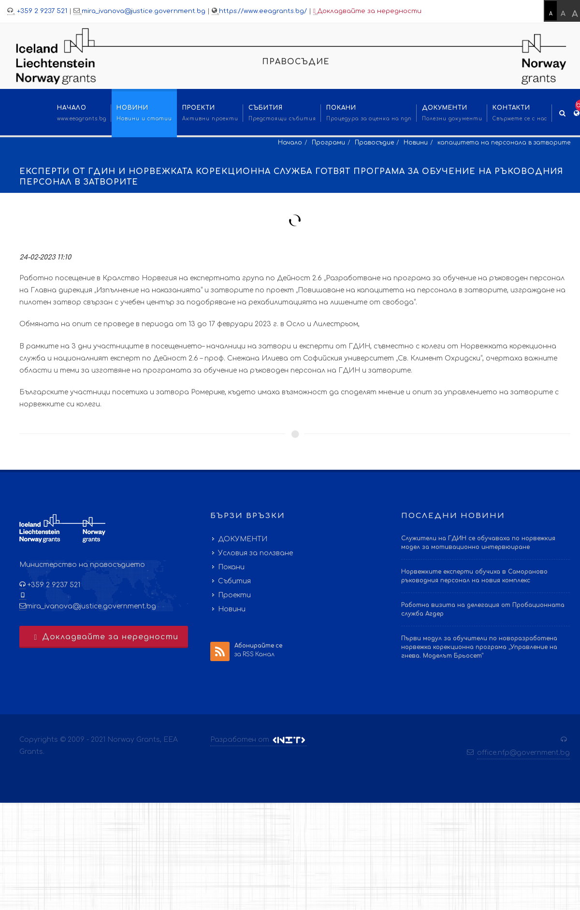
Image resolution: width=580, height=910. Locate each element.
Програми (328, 142)
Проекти (234, 595)
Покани (231, 567)
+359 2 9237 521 (41, 11)
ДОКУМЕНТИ (242, 539)
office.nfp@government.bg (523, 752)
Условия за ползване (255, 553)
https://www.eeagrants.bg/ (263, 11)
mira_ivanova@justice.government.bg (143, 11)
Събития (234, 581)
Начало (290, 142)
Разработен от (258, 740)
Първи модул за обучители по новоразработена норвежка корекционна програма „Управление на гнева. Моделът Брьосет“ (479, 647)
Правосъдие (374, 142)
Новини (416, 142)
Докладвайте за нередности (367, 11)
